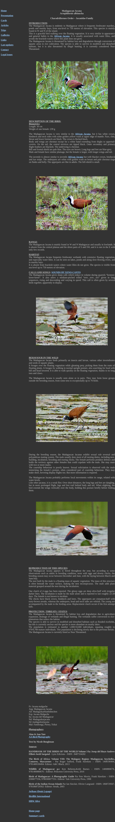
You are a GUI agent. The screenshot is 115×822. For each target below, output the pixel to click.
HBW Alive (34, 801)
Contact (5, 49)
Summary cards (36, 816)
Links (3, 40)
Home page (34, 811)
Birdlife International (39, 796)
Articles (4, 25)
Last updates (7, 45)
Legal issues (6, 54)
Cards (4, 20)
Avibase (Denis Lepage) (40, 791)
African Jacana (62, 36)
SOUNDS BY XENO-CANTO (66, 272)
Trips (3, 30)
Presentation (7, 15)
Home (4, 10)
